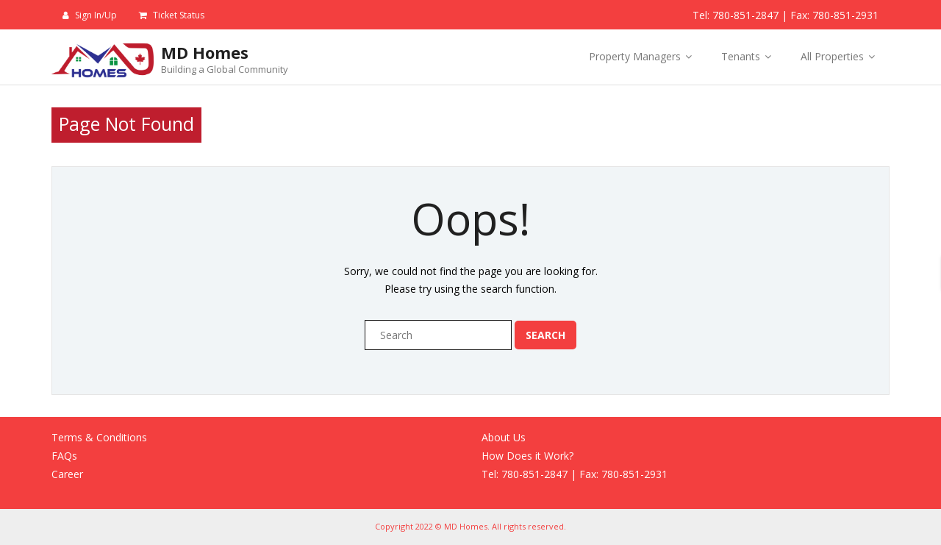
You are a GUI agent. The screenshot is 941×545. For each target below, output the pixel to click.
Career (67, 474)
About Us (504, 437)
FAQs (64, 456)
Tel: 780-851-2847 (736, 15)
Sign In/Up (96, 15)
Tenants (740, 56)
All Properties (832, 56)
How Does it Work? (527, 456)
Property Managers (635, 56)
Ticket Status (178, 15)
